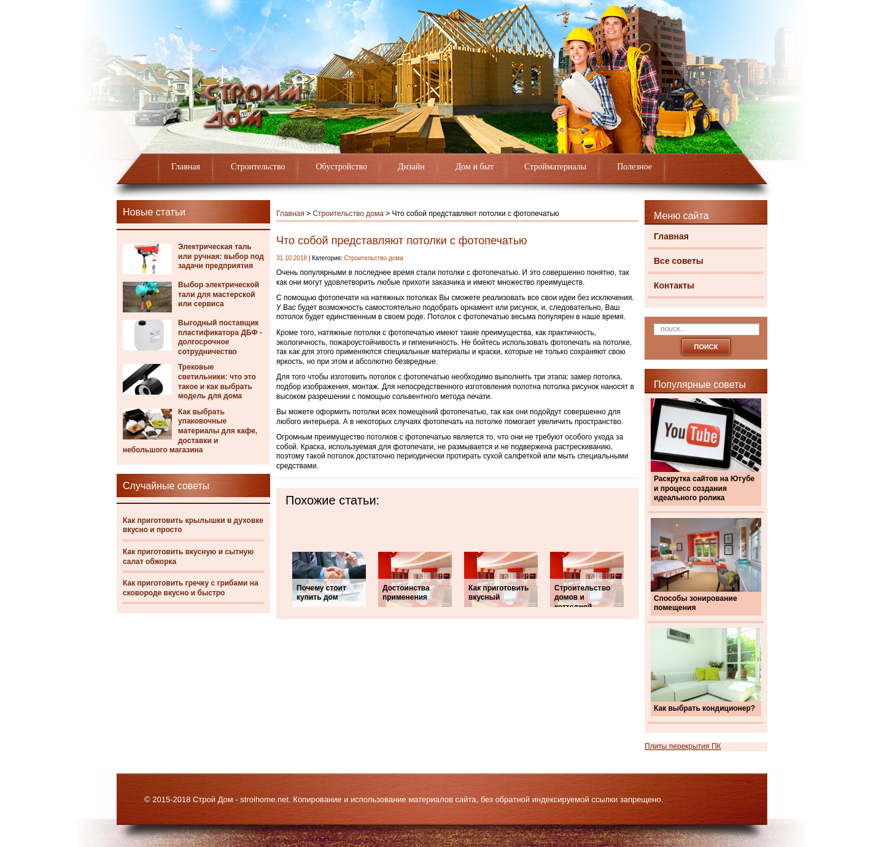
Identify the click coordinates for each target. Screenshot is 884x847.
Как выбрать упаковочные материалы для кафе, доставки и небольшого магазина (190, 431)
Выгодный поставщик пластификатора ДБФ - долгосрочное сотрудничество (220, 337)
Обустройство (341, 166)
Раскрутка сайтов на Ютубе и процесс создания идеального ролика (704, 488)
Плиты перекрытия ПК (683, 746)
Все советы (679, 261)
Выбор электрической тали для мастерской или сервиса (218, 294)
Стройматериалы (555, 166)
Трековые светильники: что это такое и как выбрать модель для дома (217, 381)
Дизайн (411, 166)
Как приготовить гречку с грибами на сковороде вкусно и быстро (190, 588)
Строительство (258, 166)
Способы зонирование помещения (695, 603)
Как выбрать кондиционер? (704, 708)
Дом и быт (475, 166)
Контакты (674, 285)
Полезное (634, 166)
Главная (185, 166)
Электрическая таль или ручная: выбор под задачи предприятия (221, 256)
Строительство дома (347, 213)
